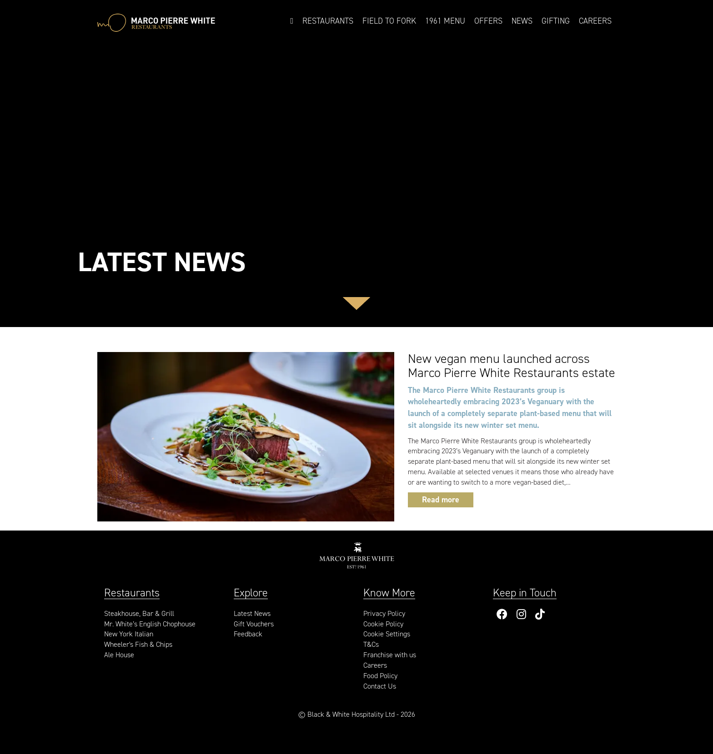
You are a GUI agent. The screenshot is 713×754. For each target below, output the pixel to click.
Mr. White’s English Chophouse (150, 624)
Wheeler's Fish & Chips (138, 644)
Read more (440, 499)
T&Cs (371, 644)
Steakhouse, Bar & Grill (139, 613)
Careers (595, 20)
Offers (488, 20)
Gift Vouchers (254, 624)
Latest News (252, 613)
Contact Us (379, 686)
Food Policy (380, 675)
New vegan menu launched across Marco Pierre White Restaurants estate (511, 365)
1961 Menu (445, 20)
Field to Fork (389, 20)
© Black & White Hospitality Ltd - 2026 (356, 714)
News (522, 20)
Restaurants (327, 20)
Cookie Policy (383, 624)
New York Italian (128, 634)
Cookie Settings (386, 634)
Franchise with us (389, 655)
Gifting (556, 20)
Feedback (248, 634)
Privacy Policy (384, 613)
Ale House (119, 655)
